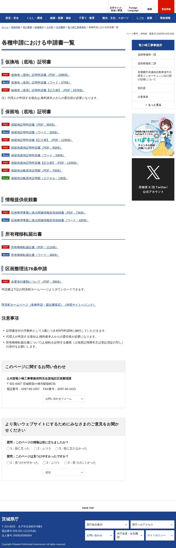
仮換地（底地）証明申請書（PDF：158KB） (40, 75)
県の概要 (27, 27)
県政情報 (15, 27)
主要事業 (143, 96)
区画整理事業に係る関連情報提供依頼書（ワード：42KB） (50, 220)
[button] (133, 6)
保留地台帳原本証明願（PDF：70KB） (36, 170)
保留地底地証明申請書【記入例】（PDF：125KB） (45, 163)
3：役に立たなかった (73, 448)
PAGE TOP (88, 508)
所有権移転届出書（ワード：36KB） (35, 255)
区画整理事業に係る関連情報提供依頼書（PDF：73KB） (48, 212)
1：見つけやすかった (24, 462)
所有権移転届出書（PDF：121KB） (34, 247)
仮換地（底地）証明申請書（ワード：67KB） (41, 82)
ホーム (5, 27)
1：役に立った (20, 448)
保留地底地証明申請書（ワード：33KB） (38, 155)
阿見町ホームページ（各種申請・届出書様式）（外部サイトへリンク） (49, 304)
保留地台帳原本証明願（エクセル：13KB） (39, 178)
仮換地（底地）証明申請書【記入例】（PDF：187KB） (48, 90)
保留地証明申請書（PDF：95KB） (34, 124)
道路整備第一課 (147, 54)
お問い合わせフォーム (58, 398)
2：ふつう (44, 448)
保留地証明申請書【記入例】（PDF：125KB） (42, 140)
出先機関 (60, 27)
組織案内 (39, 27)
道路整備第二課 (147, 63)
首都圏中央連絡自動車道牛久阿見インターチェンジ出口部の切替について (155, 76)
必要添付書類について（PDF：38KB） (36, 281)
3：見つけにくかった (82, 462)
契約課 (142, 88)
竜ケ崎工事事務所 (77, 27)
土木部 (49, 27)
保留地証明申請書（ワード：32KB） (35, 132)
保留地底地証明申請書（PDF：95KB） (36, 147)
